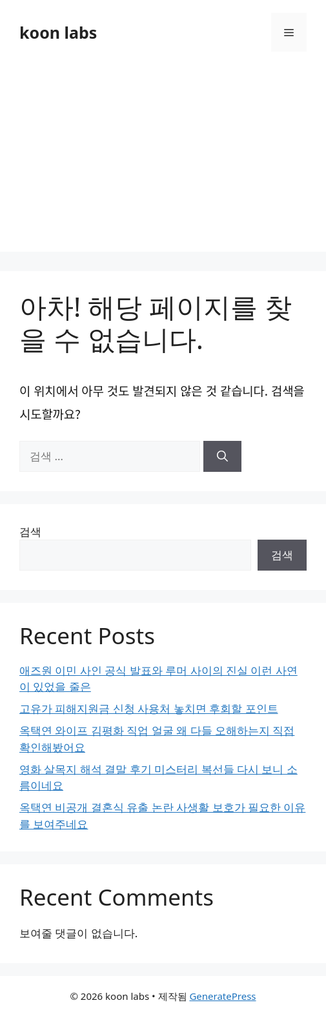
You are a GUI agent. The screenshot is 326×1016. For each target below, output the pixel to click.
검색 (30, 531)
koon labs (58, 32)
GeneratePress (222, 996)
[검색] (222, 456)
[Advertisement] (163, 161)
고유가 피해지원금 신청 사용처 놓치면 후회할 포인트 (148, 708)
